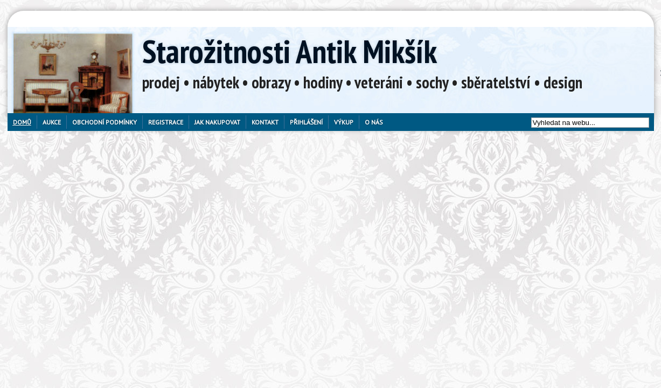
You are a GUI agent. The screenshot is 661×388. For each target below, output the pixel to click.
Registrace (165, 122)
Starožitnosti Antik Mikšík (289, 51)
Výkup (343, 122)
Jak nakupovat (217, 122)
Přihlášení (306, 122)
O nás (374, 122)
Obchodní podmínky (104, 122)
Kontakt (265, 122)
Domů (22, 122)
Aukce (52, 122)
